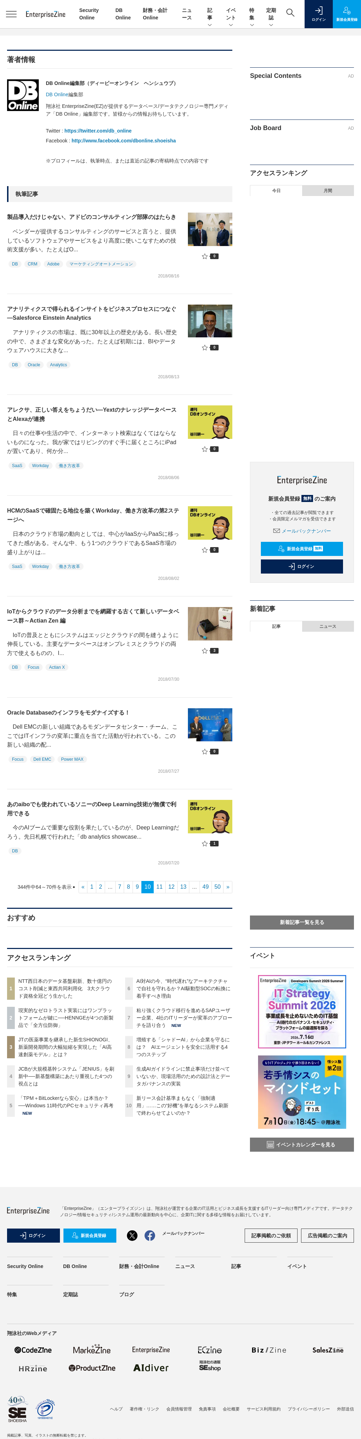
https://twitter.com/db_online (98, 131)
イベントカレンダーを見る (301, 1144)
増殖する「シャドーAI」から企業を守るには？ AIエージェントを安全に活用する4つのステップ (183, 1047)
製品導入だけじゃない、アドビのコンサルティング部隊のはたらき (91, 217)
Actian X (57, 667)
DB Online (57, 94)
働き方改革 (69, 465)
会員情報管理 (179, 1409)
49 (205, 887)
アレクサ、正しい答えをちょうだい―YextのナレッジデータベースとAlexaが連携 (92, 414)
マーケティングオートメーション (101, 264)
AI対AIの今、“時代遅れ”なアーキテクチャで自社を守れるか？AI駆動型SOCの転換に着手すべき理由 (183, 988)
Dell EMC (42, 759)
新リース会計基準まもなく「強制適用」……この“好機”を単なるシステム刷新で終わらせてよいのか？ (182, 1105)
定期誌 (271, 14)
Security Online (25, 1266)
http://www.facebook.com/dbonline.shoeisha (124, 140)
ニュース (327, 626)
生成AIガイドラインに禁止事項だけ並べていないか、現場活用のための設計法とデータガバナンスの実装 (183, 1076)
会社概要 (231, 1409)
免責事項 (207, 1409)
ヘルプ (116, 1409)
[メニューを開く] (11, 14)
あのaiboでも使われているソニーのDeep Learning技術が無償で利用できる (91, 808)
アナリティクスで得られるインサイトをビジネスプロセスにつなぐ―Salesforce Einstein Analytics (91, 313)
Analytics (58, 364)
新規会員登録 (300, 548)
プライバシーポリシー (309, 1409)
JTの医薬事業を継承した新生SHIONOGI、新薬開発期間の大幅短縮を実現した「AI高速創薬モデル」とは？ (65, 1047)
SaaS (17, 465)
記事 (209, 14)
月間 (328, 190)
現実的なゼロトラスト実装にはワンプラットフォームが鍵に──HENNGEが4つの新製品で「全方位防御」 (66, 1018)
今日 (276, 190)
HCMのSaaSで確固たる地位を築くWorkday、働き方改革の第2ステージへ (93, 515)
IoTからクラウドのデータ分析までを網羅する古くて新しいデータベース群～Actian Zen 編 (93, 616)
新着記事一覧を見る (302, 922)
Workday (40, 465)
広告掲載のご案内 (327, 1235)
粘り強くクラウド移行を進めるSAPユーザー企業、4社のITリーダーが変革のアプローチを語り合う (184, 1018)
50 (217, 887)
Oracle (34, 364)
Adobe (53, 264)
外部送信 (345, 1409)
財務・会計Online (139, 1266)
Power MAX (72, 759)
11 (160, 887)
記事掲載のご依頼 (271, 1235)
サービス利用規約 (264, 1409)
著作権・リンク (144, 1409)
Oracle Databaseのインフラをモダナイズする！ (68, 713)
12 (171, 887)
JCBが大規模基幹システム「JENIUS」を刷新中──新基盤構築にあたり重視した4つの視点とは (66, 1076)
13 (183, 887)
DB (15, 264)
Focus (33, 667)
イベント (231, 14)
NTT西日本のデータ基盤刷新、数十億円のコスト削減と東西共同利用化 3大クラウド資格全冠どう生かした (65, 988)
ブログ (126, 1294)
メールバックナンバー (302, 531)
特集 (252, 14)
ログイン (301, 566)
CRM (32, 264)
